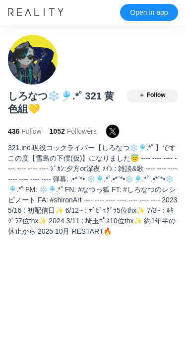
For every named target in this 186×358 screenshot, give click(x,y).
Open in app (149, 12)
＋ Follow (152, 94)
